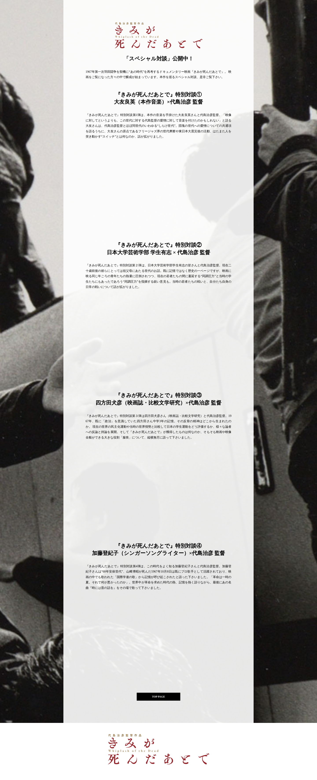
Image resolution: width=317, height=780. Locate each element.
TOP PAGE (158, 696)
